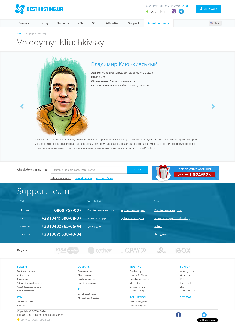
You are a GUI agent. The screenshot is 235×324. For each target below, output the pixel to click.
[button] (21, 105)
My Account (208, 8)
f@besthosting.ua (132, 218)
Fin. (163, 11)
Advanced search (61, 178)
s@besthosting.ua (133, 210)
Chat (185, 6)
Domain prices (83, 178)
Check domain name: (32, 170)
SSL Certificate (104, 178)
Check (137, 169)
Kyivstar (175, 6)
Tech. (151, 11)
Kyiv (155, 6)
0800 (148, 6)
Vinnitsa (164, 6)
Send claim (94, 227)
